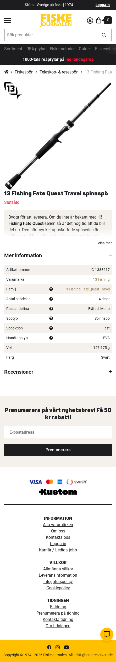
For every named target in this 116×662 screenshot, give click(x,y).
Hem (6, 72)
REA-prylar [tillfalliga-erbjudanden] (36, 48)
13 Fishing (101, 279)
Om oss (58, 530)
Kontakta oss (58, 537)
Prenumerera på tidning (58, 613)
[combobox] (50, 35)
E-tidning (58, 606)
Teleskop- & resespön (59, 72)
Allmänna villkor (58, 568)
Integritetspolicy (58, 581)
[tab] (58, 255)
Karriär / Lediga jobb (58, 549)
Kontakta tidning (58, 619)
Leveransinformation (58, 575)
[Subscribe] (58, 450)
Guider (85, 48)
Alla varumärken (58, 524)
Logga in (103, 5)
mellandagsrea (79, 59)
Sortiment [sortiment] (13, 48)
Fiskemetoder (62, 48)
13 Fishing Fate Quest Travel (87, 289)
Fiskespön (24, 72)
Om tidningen (58, 625)
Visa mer (105, 243)
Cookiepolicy (58, 587)
